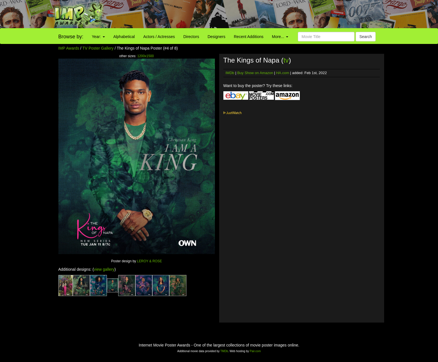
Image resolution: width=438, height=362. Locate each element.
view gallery (104, 269)
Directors (191, 36)
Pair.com (255, 351)
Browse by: (70, 36)
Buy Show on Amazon (255, 73)
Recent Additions (248, 36)
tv (286, 60)
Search (365, 36)
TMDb (224, 351)
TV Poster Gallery (97, 48)
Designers (216, 36)
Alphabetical (124, 36)
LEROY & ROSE (149, 261)
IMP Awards (68, 48)
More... (280, 36)
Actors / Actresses (159, 36)
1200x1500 (145, 56)
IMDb (230, 73)
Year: (98, 36)
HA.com (282, 73)
